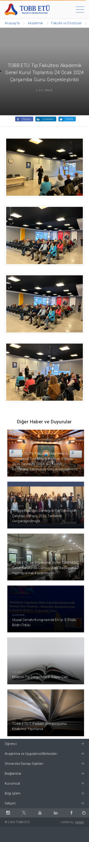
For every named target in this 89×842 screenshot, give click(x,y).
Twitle (69, 119)
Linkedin (48, 119)
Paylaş (26, 119)
